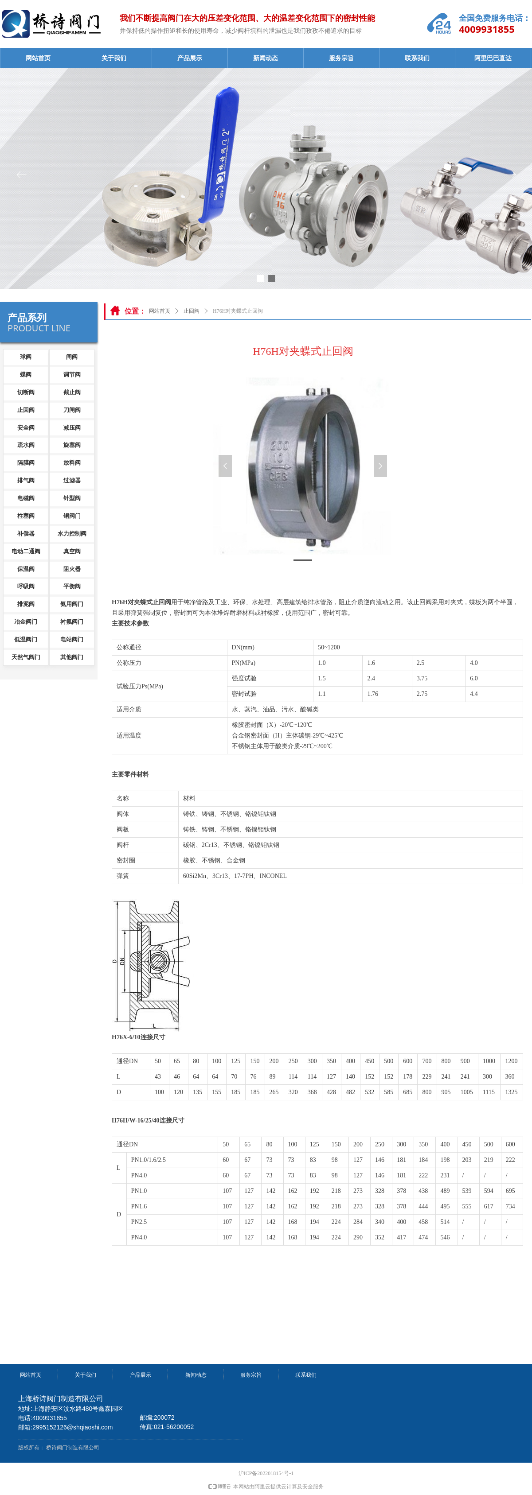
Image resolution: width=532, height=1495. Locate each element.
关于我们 (114, 58)
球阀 (25, 356)
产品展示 (189, 58)
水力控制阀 (72, 533)
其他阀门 (71, 657)
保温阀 (26, 569)
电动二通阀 (26, 551)
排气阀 (26, 480)
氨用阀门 (71, 604)
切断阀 (26, 392)
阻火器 (72, 569)
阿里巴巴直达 (493, 58)
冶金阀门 (25, 621)
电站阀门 (71, 639)
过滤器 (72, 480)
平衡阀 (72, 586)
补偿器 (26, 533)
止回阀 (192, 311)
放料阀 (72, 462)
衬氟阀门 (71, 621)
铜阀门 (72, 516)
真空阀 (72, 551)
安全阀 (26, 427)
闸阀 (72, 356)
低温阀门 (25, 639)
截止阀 (72, 392)
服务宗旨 (341, 58)
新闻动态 (265, 58)
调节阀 (72, 374)
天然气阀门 (26, 657)
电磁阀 (26, 498)
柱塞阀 (26, 516)
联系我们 (417, 58)
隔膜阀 (26, 462)
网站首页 (38, 58)
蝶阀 (25, 374)
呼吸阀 (26, 586)
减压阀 (72, 427)
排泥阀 (26, 604)
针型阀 (72, 498)
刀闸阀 (72, 410)
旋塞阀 (72, 445)
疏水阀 (26, 445)
